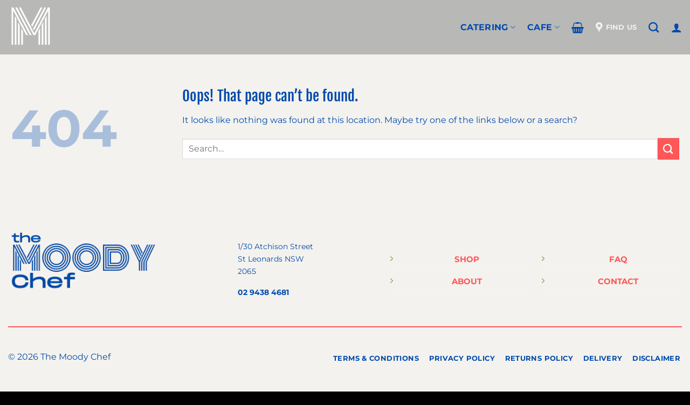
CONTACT (618, 281)
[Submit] (668, 148)
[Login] (676, 27)
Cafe (543, 27)
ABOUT (467, 281)
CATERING (487, 27)
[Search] (653, 27)
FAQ (618, 259)
